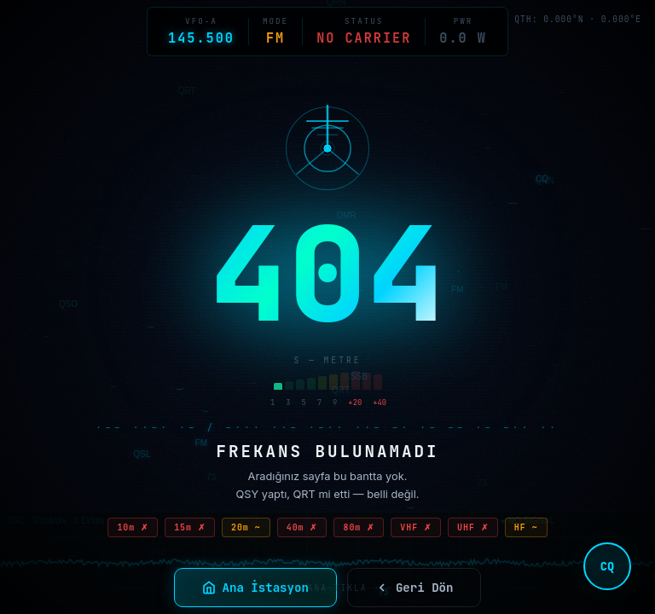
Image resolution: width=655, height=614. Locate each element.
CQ (607, 566)
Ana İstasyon (255, 587)
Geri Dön (414, 587)
